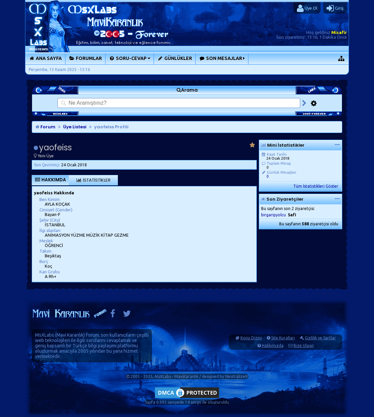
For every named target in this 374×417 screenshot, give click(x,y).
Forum (45, 127)
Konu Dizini (251, 338)
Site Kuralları (283, 338)
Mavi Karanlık (69, 335)
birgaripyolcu (273, 215)
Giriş (335, 8)
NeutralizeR (236, 376)
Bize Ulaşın (304, 345)
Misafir (339, 32)
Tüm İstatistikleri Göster (315, 186)
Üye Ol (307, 8)
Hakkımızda (273, 345)
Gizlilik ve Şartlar (320, 338)
